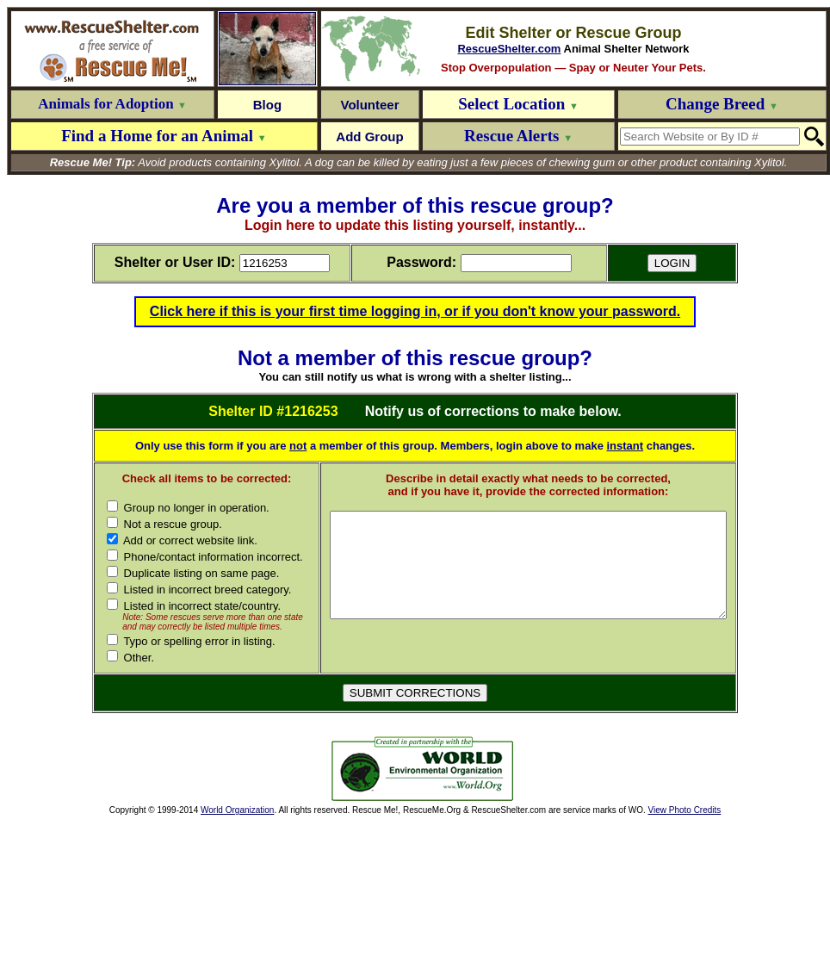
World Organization (237, 919)
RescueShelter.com (509, 48)
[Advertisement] (198, 878)
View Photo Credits (684, 919)
